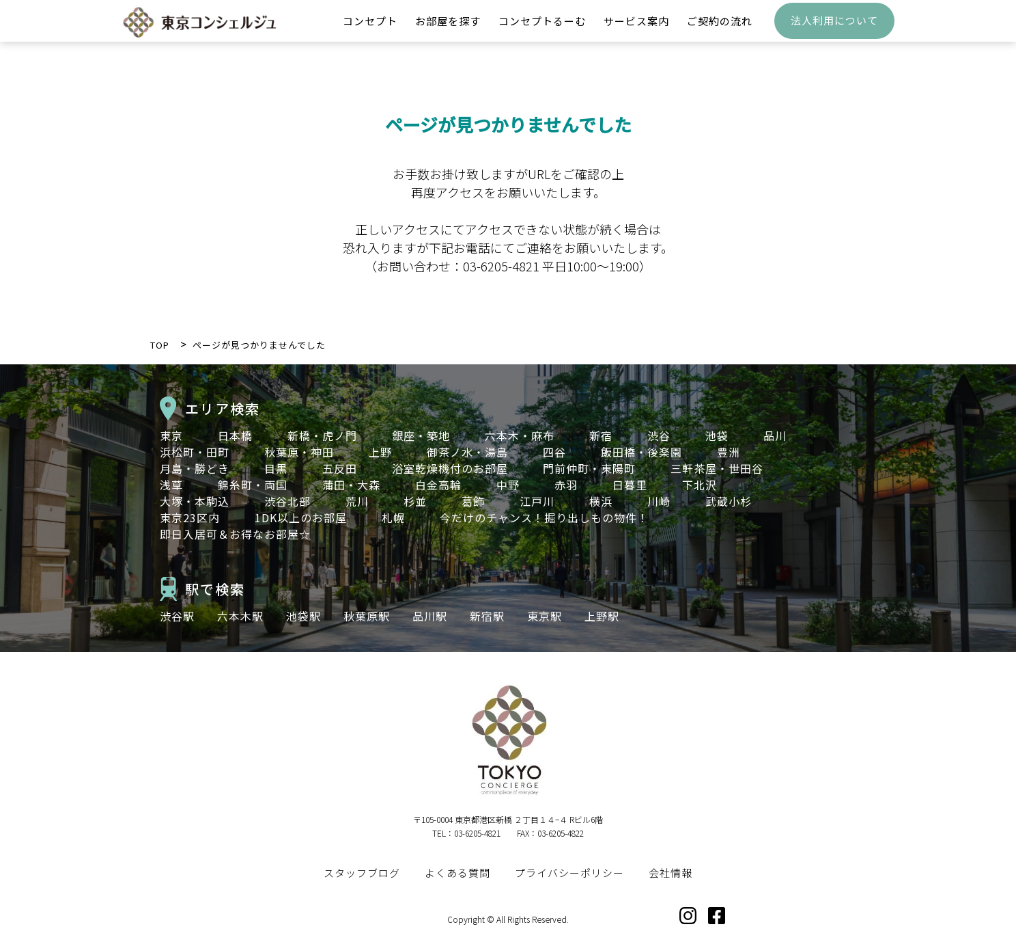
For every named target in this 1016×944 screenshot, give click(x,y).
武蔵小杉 (728, 501)
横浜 (600, 501)
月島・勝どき (194, 468)
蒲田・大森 (351, 484)
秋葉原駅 (366, 616)
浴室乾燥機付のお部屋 (450, 468)
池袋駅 (303, 616)
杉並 (415, 501)
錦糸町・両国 (252, 484)
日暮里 (629, 484)
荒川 (357, 501)
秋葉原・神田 (299, 452)
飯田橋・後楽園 (641, 452)
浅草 (171, 484)
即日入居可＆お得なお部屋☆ (235, 534)
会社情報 (670, 872)
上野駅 (601, 616)
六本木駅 (240, 616)
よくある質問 (457, 872)
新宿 (600, 435)
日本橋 (235, 435)
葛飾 (473, 501)
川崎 (659, 501)
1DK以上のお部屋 (301, 517)
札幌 (393, 517)
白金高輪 (438, 484)
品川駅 (429, 616)
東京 (171, 435)
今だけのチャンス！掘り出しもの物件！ (544, 517)
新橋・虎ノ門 (322, 435)
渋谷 (659, 435)
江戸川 (537, 501)
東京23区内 (190, 517)
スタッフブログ (362, 872)
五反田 (339, 468)
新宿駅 (487, 616)
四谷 (554, 452)
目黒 (275, 468)
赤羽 (566, 484)
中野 (508, 484)
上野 (380, 452)
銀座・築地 (421, 435)
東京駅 (544, 616)
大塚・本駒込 (194, 501)
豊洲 (728, 452)
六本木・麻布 (519, 435)
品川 (775, 435)
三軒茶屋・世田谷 (717, 468)
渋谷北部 (287, 501)
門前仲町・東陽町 (589, 468)
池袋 (717, 435)
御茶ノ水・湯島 (467, 452)
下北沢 (699, 484)
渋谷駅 (177, 616)
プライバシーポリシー (569, 872)
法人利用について (834, 31)
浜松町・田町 (194, 452)
